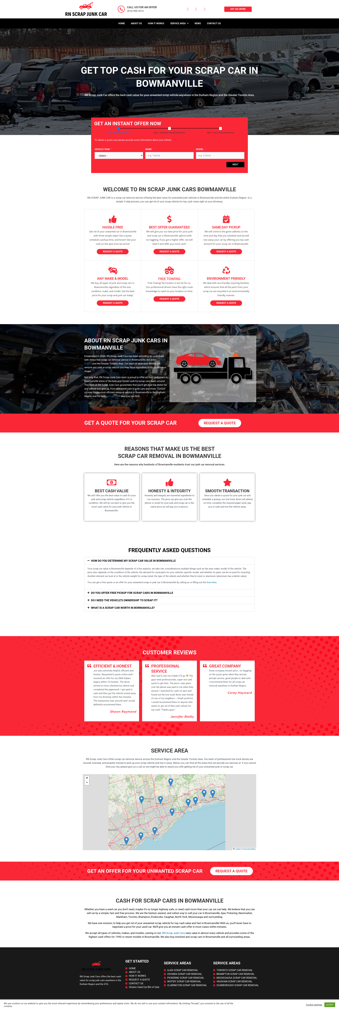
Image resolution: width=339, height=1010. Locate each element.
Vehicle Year (102, 149)
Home (121, 23)
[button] (169, 560)
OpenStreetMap (249, 849)
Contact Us (214, 23)
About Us (136, 23)
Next (235, 164)
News (198, 23)
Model (199, 149)
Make (148, 149)
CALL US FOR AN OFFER (142, 7)
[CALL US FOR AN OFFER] (121, 9)
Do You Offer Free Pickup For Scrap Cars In (132, 592)
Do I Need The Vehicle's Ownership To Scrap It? (124, 600)
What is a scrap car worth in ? (123, 607)
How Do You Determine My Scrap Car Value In (133, 560)
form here (212, 582)
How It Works (156, 23)
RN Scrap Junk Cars (173, 933)
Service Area (179, 23)
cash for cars (113, 396)
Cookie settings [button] (314, 1004)
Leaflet (236, 849)
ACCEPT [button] (329, 1005)
